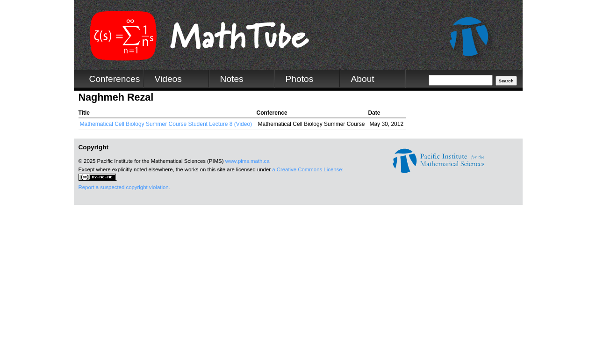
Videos (168, 79)
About (362, 79)
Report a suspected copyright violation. (124, 187)
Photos (300, 79)
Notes (232, 79)
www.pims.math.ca (247, 161)
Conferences (114, 79)
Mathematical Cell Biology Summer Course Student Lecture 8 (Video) (166, 124)
